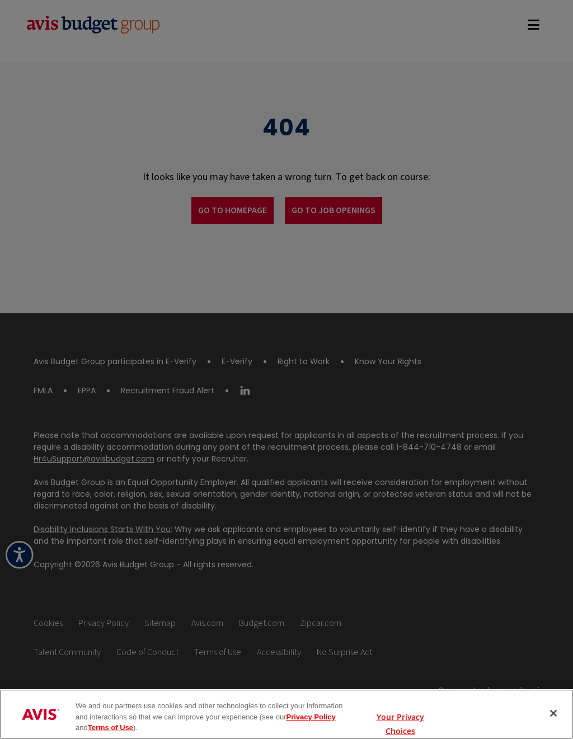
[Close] (553, 713)
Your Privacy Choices (400, 714)
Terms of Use (110, 727)
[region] (286, 714)
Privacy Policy (310, 717)
